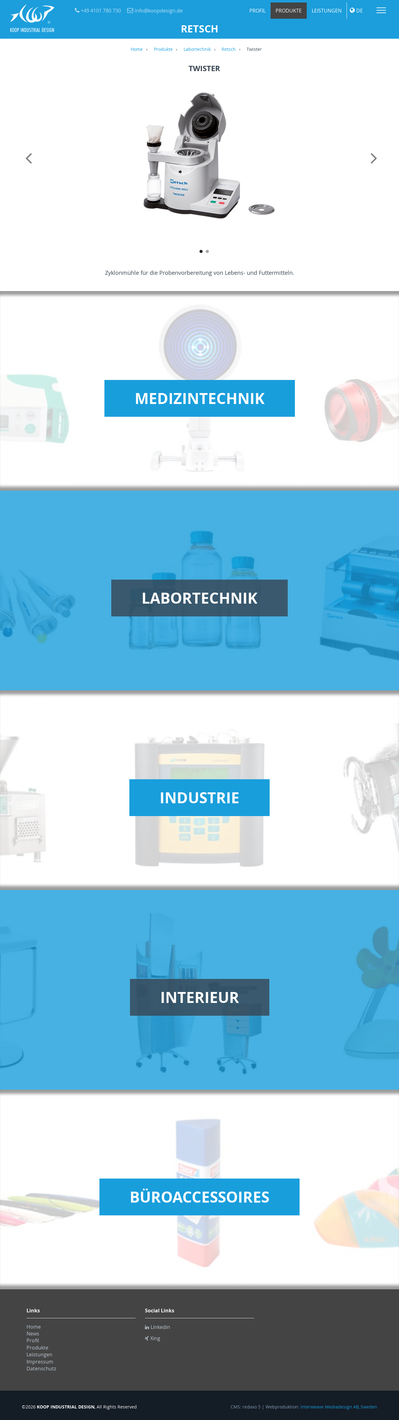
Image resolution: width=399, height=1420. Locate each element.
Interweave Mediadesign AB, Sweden (338, 1407)
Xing (152, 1338)
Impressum (39, 1361)
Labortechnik (197, 49)
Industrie (199, 797)
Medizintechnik (200, 398)
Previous (29, 165)
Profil (257, 10)
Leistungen (327, 10)
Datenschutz (41, 1368)
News (32, 1333)
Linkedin (157, 1327)
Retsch (229, 49)
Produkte (289, 10)
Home (137, 49)
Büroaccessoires (199, 1197)
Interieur (199, 997)
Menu (381, 10)
